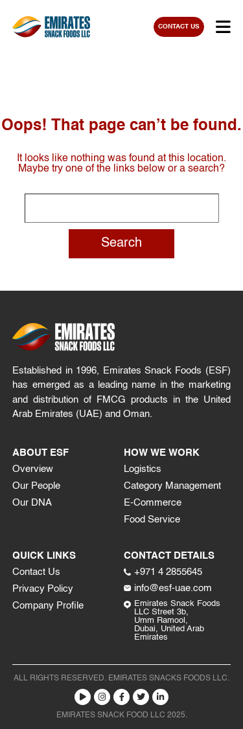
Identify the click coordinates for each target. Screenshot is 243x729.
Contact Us (36, 572)
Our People (36, 486)
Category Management (172, 486)
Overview (32, 469)
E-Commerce (152, 503)
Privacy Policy (42, 589)
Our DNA (32, 503)
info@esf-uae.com (168, 588)
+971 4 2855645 (163, 572)
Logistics (142, 469)
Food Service (152, 519)
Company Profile (48, 606)
